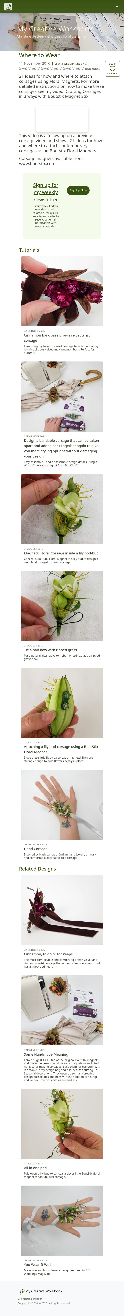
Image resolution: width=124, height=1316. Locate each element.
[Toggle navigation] (117, 6)
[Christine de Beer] (8, 6)
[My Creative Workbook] (40, 1291)
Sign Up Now (78, 190)
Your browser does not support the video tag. (62, 119)
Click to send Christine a (71, 63)
